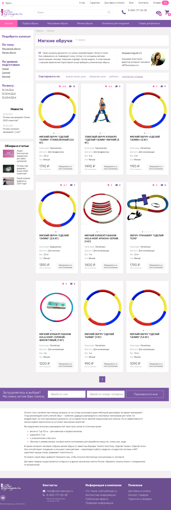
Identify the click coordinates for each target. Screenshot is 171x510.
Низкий (5, 69)
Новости (17, 109)
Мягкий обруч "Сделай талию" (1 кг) (99, 336)
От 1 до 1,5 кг (8, 89)
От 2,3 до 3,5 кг (9, 97)
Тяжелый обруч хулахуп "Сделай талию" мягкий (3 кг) (102, 139)
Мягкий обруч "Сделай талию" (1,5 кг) (144, 336)
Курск (7, 3)
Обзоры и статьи (17, 146)
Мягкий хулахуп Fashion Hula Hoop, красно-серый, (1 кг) (102, 238)
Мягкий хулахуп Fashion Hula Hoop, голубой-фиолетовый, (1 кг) (55, 337)
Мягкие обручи (85, 23)
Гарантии (95, 2)
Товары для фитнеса (149, 23)
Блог (131, 2)
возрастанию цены (76, 76)
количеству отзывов (132, 76)
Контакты (143, 2)
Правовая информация (99, 503)
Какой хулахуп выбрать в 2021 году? (23, 181)
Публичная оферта (96, 499)
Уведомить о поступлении (65, 167)
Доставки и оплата (114, 2)
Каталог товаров (138, 495)
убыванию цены (97, 76)
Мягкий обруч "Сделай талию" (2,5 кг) (54, 237)
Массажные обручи (57, 23)
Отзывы (161, 3)
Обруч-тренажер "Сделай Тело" (146, 237)
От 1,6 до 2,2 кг (9, 93)
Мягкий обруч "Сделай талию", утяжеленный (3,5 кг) (56, 139)
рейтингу (114, 76)
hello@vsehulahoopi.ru (58, 491)
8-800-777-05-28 (137, 10)
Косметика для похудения (115, 23)
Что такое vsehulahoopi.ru (101, 491)
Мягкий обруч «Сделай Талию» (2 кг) (145, 138)
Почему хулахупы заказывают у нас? (12, 130)
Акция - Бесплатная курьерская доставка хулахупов (22, 156)
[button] (53, 133)
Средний (6, 72)
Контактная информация (100, 495)
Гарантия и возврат (140, 499)
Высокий (6, 76)
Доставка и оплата (139, 491)
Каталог (9, 23)
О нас (82, 2)
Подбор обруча (30, 23)
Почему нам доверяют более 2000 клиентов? (16, 119)
